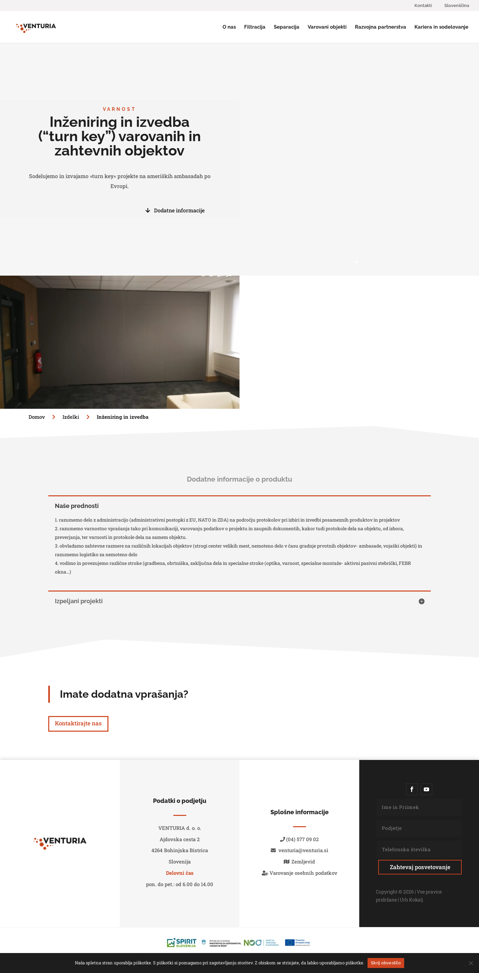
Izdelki (78, 416)
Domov (37, 416)
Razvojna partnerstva (380, 27)
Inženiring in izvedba (122, 416)
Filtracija (254, 27)
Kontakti (423, 5)
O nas (229, 27)
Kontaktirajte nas (78, 723)
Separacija (286, 27)
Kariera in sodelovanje (441, 27)
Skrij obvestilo (386, 962)
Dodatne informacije (175, 210)
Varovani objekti (327, 27)
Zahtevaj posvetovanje (420, 867)
